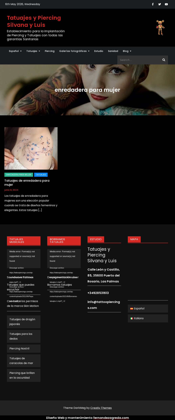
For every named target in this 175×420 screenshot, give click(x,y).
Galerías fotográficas (73, 51)
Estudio (98, 51)
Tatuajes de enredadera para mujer (26, 182)
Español (14, 51)
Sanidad (113, 51)
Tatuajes (31, 51)
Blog (125, 51)
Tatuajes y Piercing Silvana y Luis (34, 21)
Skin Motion (31, 306)
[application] (23, 258)
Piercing (49, 51)
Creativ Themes (101, 408)
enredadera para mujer (18, 174)
